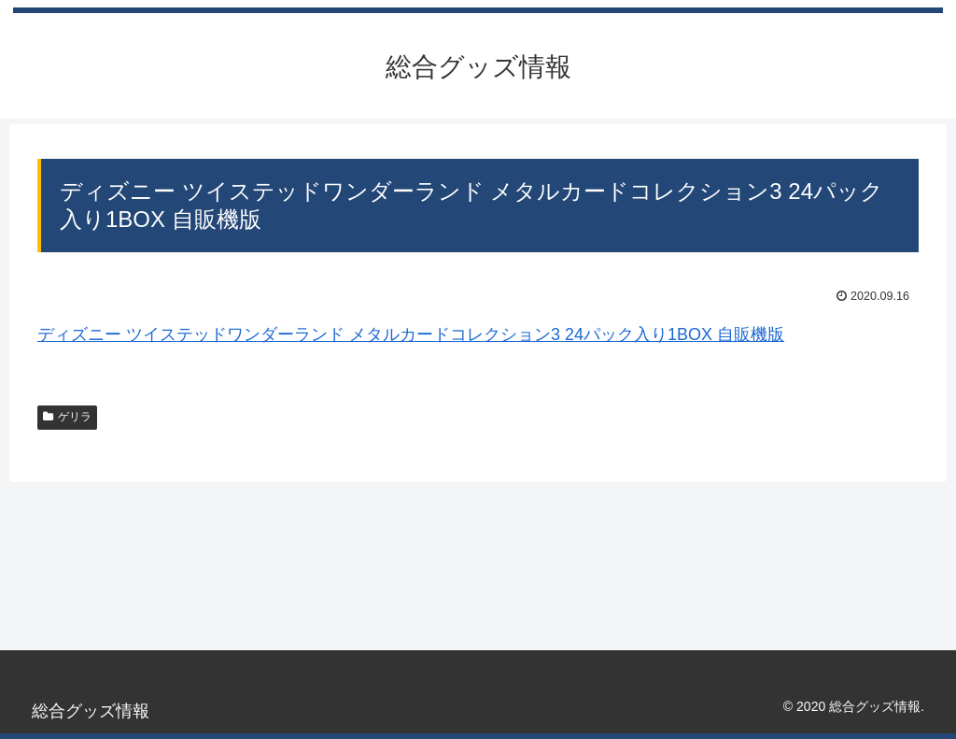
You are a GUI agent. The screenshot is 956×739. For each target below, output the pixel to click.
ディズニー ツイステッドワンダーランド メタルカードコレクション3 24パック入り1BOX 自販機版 (410, 334)
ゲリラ (67, 416)
